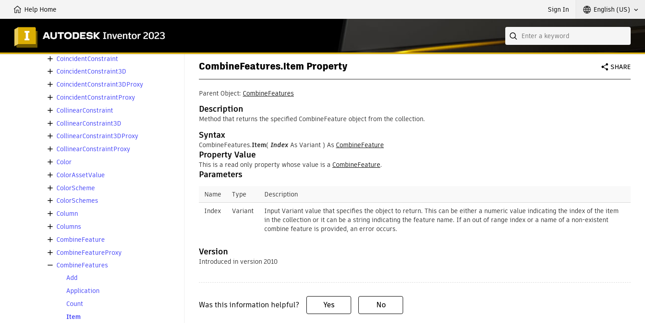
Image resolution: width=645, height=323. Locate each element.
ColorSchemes (77, 201)
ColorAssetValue (80, 175)
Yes (329, 305)
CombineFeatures (82, 265)
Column (67, 214)
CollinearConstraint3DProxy (97, 136)
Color (64, 162)
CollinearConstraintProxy (93, 149)
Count (74, 304)
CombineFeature (80, 240)
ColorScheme (75, 188)
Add (71, 278)
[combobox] (568, 36)
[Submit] (514, 36)
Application (82, 291)
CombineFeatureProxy (89, 253)
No (381, 305)
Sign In (558, 9)
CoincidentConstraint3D (91, 71)
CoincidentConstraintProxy (95, 97)
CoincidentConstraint (87, 59)
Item (73, 317)
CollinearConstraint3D (88, 123)
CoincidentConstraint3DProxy (99, 84)
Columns (68, 227)
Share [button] (621, 66)
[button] (610, 9)
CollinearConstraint (84, 110)
